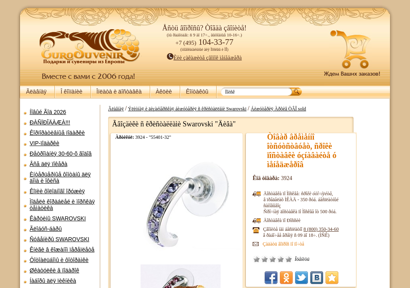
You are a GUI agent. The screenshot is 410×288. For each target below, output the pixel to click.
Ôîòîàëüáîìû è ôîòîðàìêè (59, 260)
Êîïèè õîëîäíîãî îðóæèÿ (57, 191)
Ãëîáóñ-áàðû (46, 229)
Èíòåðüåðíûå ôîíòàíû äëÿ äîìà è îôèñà (60, 177)
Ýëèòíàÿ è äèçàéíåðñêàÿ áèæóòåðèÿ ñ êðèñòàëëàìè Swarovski (215, 109)
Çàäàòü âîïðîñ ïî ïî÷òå (311, 244)
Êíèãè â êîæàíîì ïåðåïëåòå (62, 249)
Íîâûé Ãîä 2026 (48, 112)
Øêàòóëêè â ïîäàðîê (54, 270)
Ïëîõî (292, 259)
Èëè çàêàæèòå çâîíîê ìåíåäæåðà (204, 58)
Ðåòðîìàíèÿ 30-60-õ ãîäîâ (61, 153)
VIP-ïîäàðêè (44, 143)
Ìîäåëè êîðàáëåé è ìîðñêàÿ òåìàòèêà (62, 204)
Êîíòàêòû (197, 91)
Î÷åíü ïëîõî (284, 259)
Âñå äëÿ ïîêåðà (48, 164)
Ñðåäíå (300, 259)
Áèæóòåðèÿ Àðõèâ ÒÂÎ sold (306, 109)
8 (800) (348, 229)
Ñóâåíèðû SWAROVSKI (59, 239)
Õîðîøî (308, 259)
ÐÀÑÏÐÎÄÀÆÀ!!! (50, 122)
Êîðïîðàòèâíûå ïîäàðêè (57, 133)
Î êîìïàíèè (71, 91)
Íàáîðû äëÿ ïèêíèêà (53, 281)
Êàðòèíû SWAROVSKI (58, 218)
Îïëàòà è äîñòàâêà (119, 91)
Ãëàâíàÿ (36, 91)
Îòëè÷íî (316, 259)
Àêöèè (164, 91)
